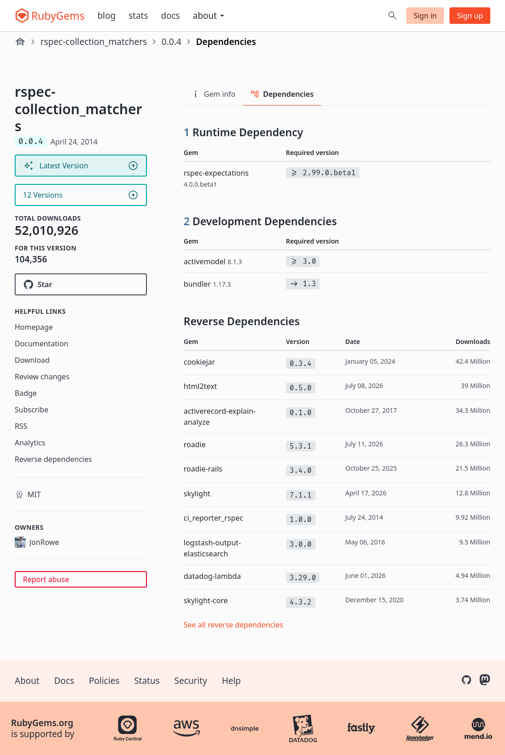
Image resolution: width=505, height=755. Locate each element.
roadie (195, 444)
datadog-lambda (212, 576)
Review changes (42, 377)
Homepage (34, 327)
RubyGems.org (42, 723)
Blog (106, 16)
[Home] (20, 41)
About (27, 681)
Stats (138, 16)
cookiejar (199, 362)
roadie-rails (203, 469)
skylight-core (206, 600)
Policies (104, 681)
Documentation (41, 344)
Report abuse (46, 579)
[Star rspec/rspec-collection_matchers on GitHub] (81, 284)
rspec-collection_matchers (93, 42)
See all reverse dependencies (233, 625)
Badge (26, 393)
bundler (207, 284)
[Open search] (392, 15)
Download (32, 360)
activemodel (213, 261)
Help (231, 681)
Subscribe (31, 410)
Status (147, 681)
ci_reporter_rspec (213, 518)
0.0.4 (171, 42)
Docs (170, 16)
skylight (197, 494)
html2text (200, 386)
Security (190, 681)
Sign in (425, 16)
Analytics (30, 443)
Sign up (470, 16)
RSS (21, 426)
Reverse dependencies (53, 459)
